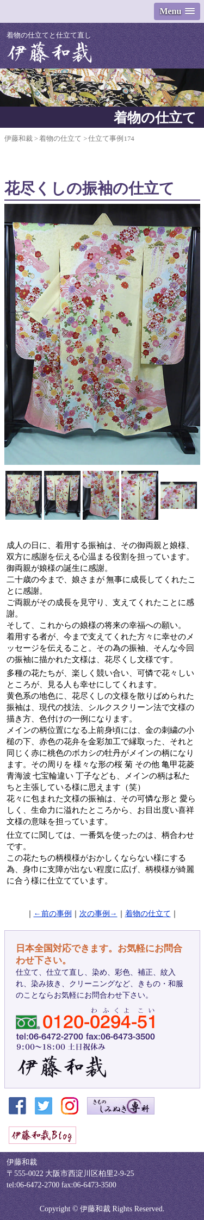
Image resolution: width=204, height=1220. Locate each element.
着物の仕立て (148, 914)
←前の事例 (53, 914)
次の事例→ (98, 914)
